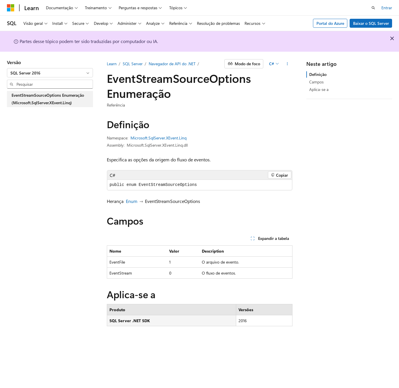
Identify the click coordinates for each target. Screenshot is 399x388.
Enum (131, 201)
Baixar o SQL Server (371, 23)
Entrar (386, 7)
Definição (318, 74)
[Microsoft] (10, 8)
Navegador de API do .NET (172, 63)
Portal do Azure (330, 23)
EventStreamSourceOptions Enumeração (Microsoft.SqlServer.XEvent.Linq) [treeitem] (48, 98)
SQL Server (133, 63)
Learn (112, 63)
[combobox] (50, 72)
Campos (316, 82)
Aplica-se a (319, 89)
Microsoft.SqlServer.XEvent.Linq (158, 138)
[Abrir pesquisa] (373, 8)
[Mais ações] (287, 63)
